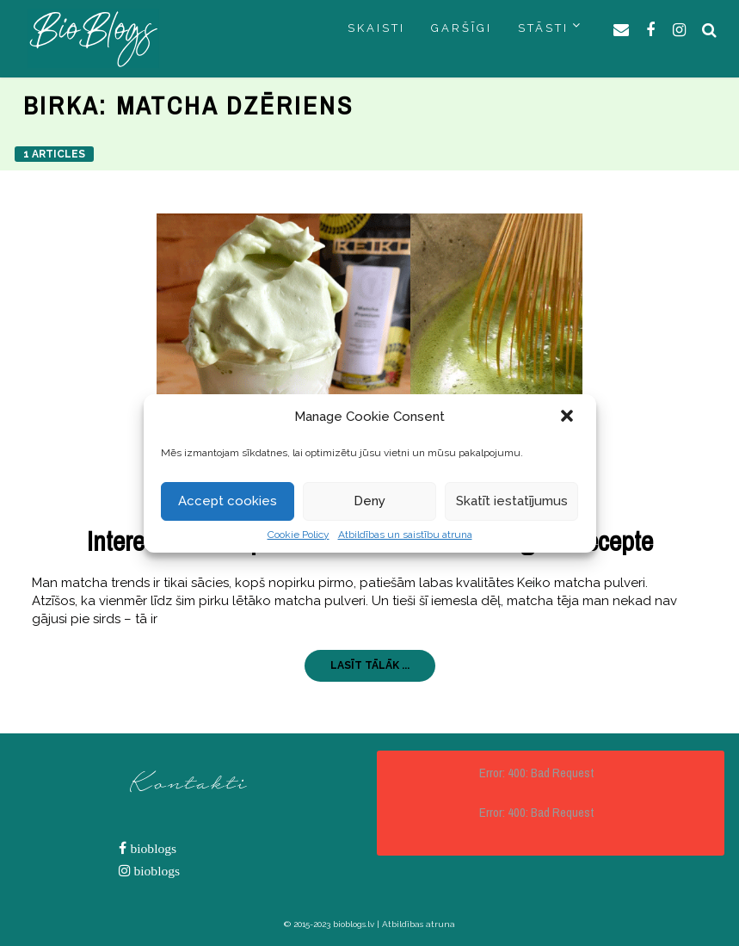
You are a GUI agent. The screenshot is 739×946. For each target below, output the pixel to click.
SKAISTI (376, 28)
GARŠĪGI (461, 28)
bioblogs (151, 848)
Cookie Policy (298, 534)
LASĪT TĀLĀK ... (370, 665)
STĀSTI (543, 28)
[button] (568, 417)
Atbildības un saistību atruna (405, 534)
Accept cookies (227, 501)
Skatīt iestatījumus (512, 501)
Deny (369, 501)
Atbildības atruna (418, 924)
